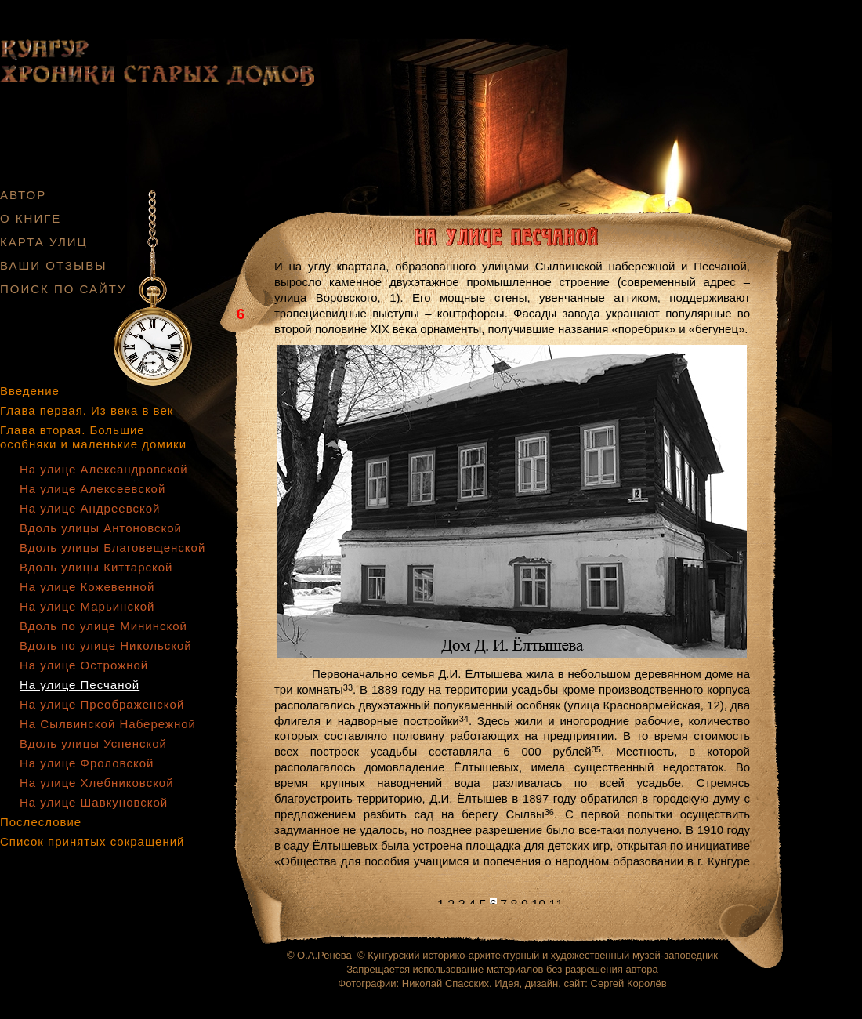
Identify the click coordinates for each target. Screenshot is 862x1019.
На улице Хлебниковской (97, 782)
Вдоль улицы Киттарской (96, 567)
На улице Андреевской (90, 508)
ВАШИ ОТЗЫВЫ (53, 265)
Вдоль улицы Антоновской (101, 528)
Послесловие (40, 822)
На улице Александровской (104, 469)
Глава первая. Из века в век (86, 410)
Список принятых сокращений (92, 841)
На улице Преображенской (102, 704)
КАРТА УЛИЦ (44, 241)
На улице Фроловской (87, 763)
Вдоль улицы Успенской (93, 743)
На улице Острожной (84, 665)
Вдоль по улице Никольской (106, 645)
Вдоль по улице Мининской (103, 626)
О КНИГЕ (30, 218)
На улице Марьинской (87, 606)
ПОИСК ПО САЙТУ (63, 289)
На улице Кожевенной (87, 586)
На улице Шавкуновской (94, 802)
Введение (30, 390)
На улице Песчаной (79, 684)
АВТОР (23, 194)
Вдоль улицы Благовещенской (112, 547)
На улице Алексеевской (92, 488)
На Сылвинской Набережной (108, 724)
